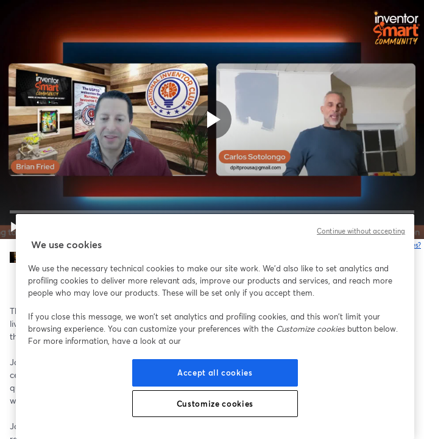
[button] (14, 226)
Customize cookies (215, 403)
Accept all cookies (215, 372)
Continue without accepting (361, 231)
